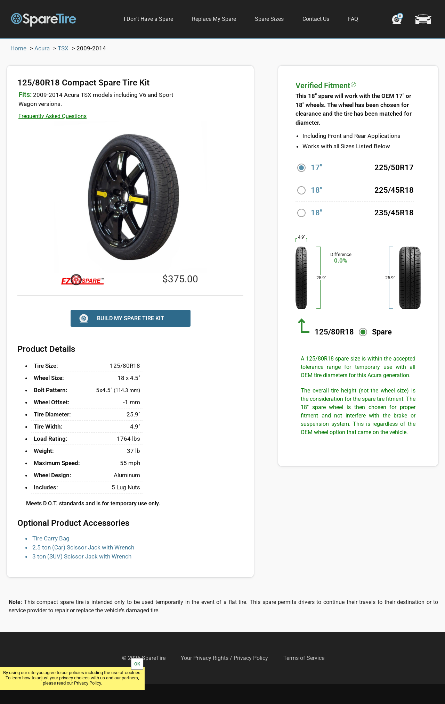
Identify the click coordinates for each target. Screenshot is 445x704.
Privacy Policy (87, 683)
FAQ (353, 19)
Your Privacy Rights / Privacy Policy (224, 678)
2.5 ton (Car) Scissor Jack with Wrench (83, 567)
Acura (42, 68)
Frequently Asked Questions (52, 136)
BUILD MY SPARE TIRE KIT (121, 338)
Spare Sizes (269, 19)
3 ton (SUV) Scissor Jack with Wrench (81, 576)
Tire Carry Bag (51, 558)
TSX (63, 68)
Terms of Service (303, 678)
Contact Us (315, 19)
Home (18, 68)
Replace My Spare (214, 19)
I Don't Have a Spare (148, 19)
